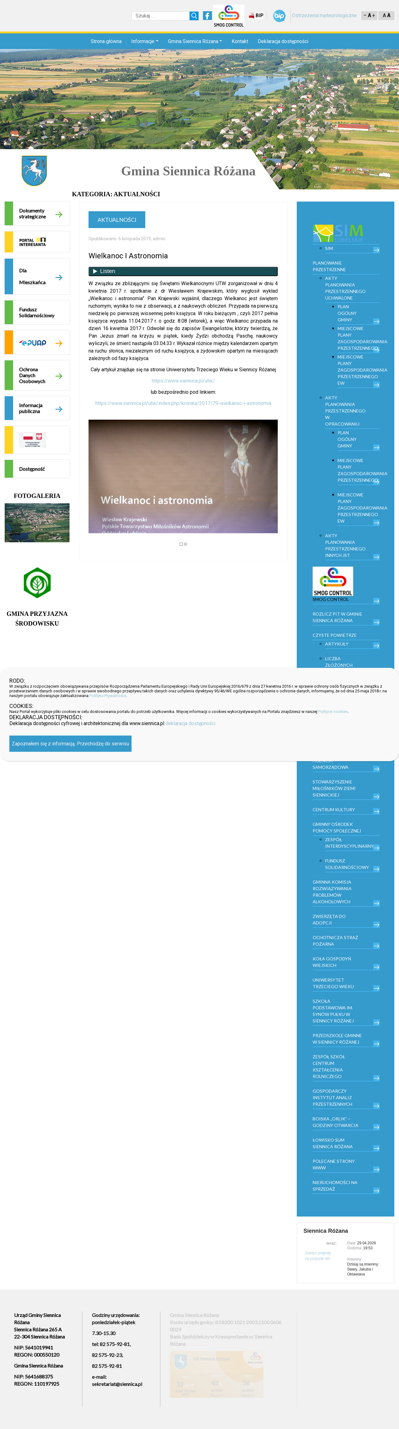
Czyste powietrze (335, 635)
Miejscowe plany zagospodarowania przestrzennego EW (359, 370)
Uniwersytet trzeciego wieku (333, 983)
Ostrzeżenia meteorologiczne (324, 15)
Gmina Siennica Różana (193, 41)
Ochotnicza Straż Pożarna (335, 941)
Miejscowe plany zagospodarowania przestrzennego (359, 338)
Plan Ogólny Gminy (347, 313)
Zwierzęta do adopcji (329, 919)
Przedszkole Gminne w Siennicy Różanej (337, 1039)
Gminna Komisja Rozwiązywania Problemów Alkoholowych (332, 891)
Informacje (142, 41)
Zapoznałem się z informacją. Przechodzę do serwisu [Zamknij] (70, 744)
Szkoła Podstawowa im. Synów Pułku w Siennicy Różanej (333, 1010)
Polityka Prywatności (107, 695)
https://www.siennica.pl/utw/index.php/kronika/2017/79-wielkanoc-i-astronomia (183, 403)
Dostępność (32, 469)
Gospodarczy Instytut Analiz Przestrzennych (332, 1097)
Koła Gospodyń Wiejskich (332, 962)
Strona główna (106, 41)
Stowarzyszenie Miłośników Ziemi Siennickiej (334, 788)
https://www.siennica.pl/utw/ (183, 381)
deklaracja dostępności (190, 723)
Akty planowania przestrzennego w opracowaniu (345, 411)
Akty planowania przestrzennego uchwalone (345, 288)
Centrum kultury (334, 809)
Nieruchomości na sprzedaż (335, 1186)
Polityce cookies (333, 711)
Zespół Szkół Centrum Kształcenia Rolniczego (329, 1066)
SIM (329, 248)
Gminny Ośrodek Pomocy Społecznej (337, 827)
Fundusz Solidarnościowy (36, 312)
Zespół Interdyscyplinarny (349, 843)
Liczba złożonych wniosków (339, 665)
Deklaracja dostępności (283, 41)
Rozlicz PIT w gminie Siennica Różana (337, 617)
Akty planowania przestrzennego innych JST (345, 545)
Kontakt (240, 41)
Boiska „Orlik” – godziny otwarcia (335, 1122)
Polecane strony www (334, 1164)
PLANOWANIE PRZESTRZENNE (329, 266)
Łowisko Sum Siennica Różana (333, 1143)
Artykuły (337, 643)
